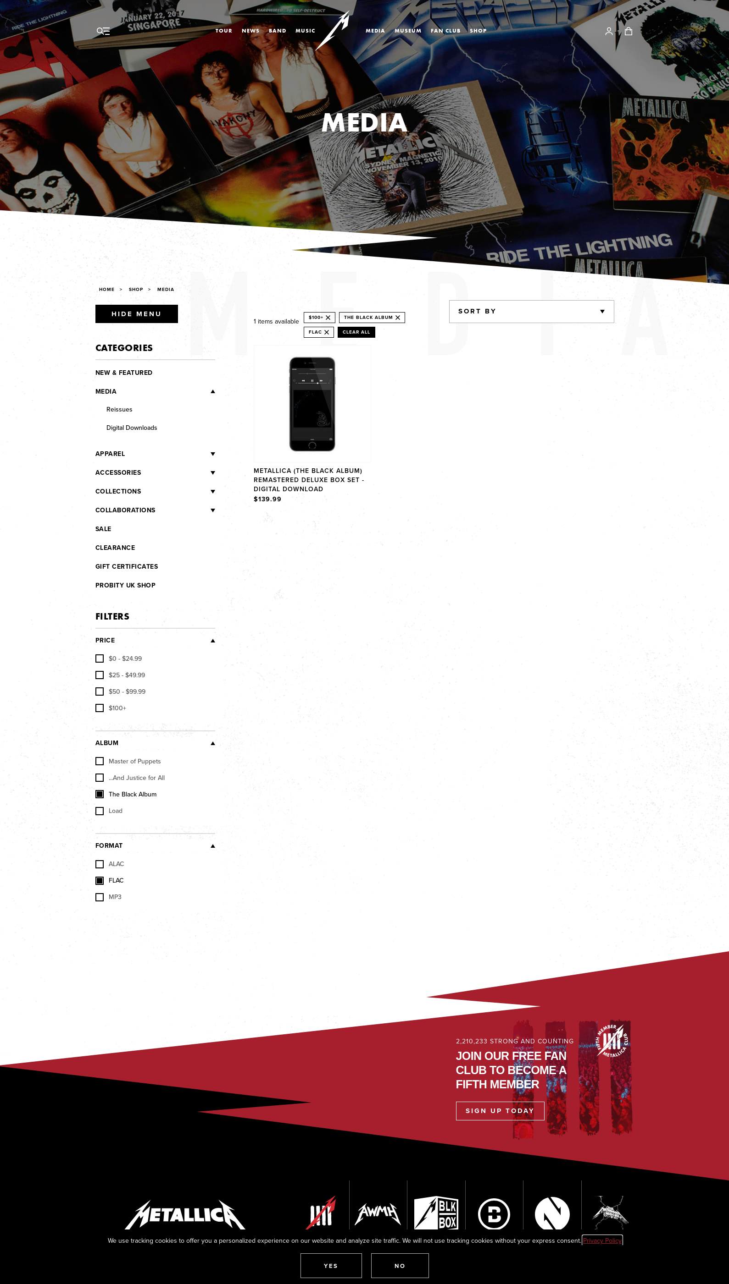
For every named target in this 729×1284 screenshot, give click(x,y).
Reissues (119, 409)
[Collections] (178, 492)
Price (105, 640)
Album (107, 743)
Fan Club (446, 30)
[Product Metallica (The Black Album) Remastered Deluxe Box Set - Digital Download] (312, 425)
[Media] (166, 391)
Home (107, 289)
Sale (103, 529)
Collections (118, 491)
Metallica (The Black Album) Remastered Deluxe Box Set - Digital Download (309, 480)
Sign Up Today (500, 1111)
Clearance (115, 548)
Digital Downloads (131, 427)
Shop (478, 30)
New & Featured (124, 373)
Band (277, 30)
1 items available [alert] (276, 321)
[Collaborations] (185, 510)
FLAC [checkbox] (109, 880)
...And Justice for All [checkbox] (130, 777)
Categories (124, 347)
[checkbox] (118, 658)
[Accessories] (178, 473)
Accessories (118, 472)
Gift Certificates (126, 566)
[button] (331, 1265)
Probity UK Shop (125, 585)
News (251, 30)
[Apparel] (170, 454)
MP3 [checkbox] (108, 896)
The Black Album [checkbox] (125, 794)
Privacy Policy (602, 1240)
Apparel (110, 454)
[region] (434, 425)
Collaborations (125, 510)
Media (375, 30)
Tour (224, 30)
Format (109, 846)
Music (305, 30)
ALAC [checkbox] (109, 863)
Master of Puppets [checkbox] (128, 761)
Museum (408, 30)
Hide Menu (136, 314)
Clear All (356, 332)
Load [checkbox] (108, 810)
